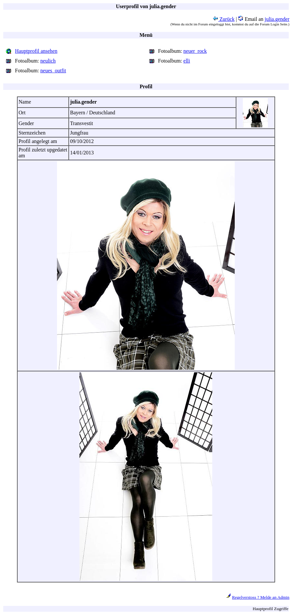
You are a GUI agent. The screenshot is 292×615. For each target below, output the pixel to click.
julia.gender (277, 19)
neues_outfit (53, 70)
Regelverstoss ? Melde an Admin (260, 597)
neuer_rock (195, 51)
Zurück (223, 19)
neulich (48, 61)
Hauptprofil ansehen (36, 51)
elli (186, 61)
